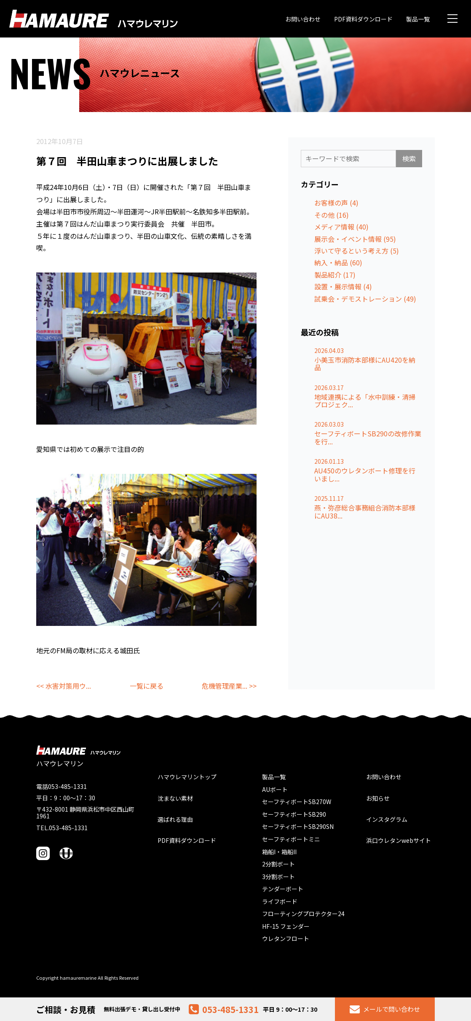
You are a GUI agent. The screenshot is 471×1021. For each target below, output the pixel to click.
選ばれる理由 (175, 819)
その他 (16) (331, 215)
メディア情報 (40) (341, 226)
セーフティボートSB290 (294, 814)
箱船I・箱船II (279, 851)
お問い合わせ (303, 19)
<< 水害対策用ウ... (63, 686)
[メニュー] (452, 18)
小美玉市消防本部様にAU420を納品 (364, 364)
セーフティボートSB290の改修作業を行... (367, 437)
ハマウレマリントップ (187, 776)
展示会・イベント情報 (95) (355, 239)
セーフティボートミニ (291, 839)
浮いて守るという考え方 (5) (356, 250)
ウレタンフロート (285, 938)
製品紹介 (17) (335, 274)
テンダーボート (282, 888)
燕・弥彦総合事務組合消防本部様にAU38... (364, 511)
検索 (409, 158)
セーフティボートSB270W (296, 801)
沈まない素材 (175, 798)
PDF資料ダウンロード (363, 19)
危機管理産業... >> (229, 686)
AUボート (275, 789)
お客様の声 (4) (336, 202)
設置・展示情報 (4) (343, 286)
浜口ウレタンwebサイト (398, 840)
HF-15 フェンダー (286, 926)
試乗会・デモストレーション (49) (365, 298)
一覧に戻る (146, 686)
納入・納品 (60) (338, 262)
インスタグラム (386, 819)
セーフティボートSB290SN (298, 826)
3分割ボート (278, 876)
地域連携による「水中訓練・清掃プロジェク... (364, 401)
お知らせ (378, 798)
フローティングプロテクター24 (303, 913)
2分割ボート (278, 864)
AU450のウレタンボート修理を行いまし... (364, 474)
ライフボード (279, 901)
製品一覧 (418, 19)
